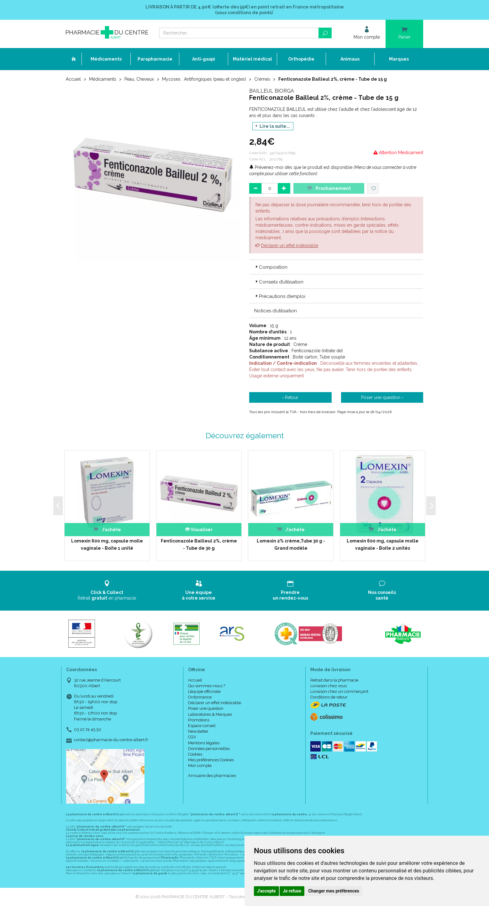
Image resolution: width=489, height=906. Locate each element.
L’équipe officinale (204, 691)
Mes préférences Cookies (211, 760)
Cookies (195, 754)
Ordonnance (200, 697)
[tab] (336, 267)
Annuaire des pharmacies (212, 775)
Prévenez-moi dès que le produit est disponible (300, 167)
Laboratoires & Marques (210, 714)
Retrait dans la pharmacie (334, 680)
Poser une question (205, 708)
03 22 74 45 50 (87, 729)
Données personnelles (209, 748)
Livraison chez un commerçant (339, 691)
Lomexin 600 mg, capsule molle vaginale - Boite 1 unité (107, 544)
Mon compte (200, 765)
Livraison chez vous (328, 685)
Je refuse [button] (292, 890)
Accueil (73, 79)
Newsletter (198, 731)
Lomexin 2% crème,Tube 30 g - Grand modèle (291, 544)
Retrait (107, 590)
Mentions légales (203, 743)
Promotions (198, 720)
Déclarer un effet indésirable (289, 245)
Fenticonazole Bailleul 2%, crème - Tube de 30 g (199, 544)
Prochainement (329, 188)
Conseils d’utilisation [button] (278, 282)
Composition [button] (270, 267)
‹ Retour (290, 397)
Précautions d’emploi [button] (279, 296)
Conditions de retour (329, 697)
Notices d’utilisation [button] (275, 311)
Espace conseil (202, 725)
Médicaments (102, 79)
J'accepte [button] (266, 890)
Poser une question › (382, 397)
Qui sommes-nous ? (206, 685)
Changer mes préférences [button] (333, 890)
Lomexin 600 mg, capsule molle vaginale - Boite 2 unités (382, 544)
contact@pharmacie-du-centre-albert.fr (111, 740)
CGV (192, 737)
